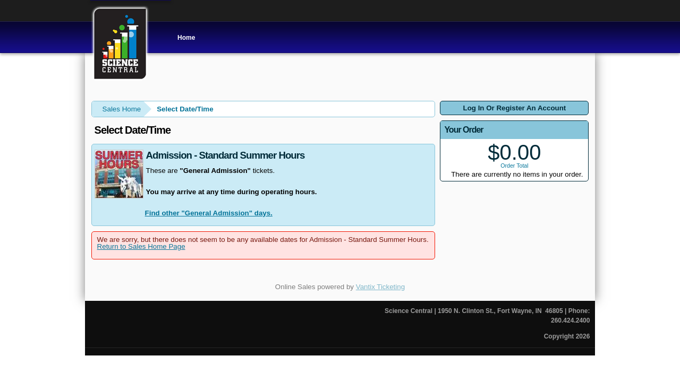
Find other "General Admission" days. (209, 213)
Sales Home (122, 109)
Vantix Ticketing (380, 287)
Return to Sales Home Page (141, 246)
